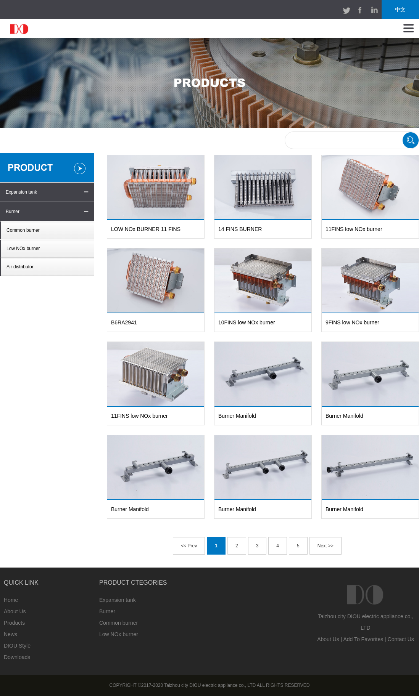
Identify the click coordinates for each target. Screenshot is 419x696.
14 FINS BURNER (240, 229)
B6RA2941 (124, 322)
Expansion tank (21, 192)
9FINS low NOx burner (352, 322)
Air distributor (20, 266)
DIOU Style (17, 646)
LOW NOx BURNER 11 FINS (145, 229)
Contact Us (401, 639)
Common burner (23, 230)
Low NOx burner (23, 248)
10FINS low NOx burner (246, 322)
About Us (15, 611)
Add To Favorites (363, 639)
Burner (12, 211)
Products (14, 623)
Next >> (325, 545)
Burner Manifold (237, 416)
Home (11, 600)
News (10, 634)
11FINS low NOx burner (354, 229)
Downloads (17, 657)
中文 (400, 9)
